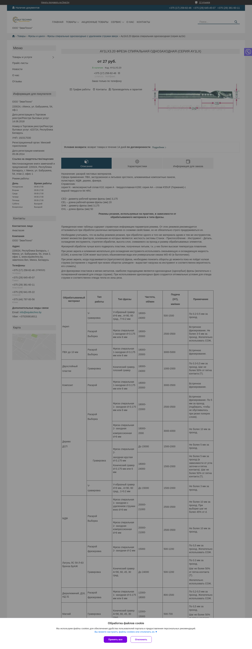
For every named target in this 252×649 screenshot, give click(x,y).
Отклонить (141, 639)
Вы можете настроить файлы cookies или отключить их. (124, 631)
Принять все (115, 639)
